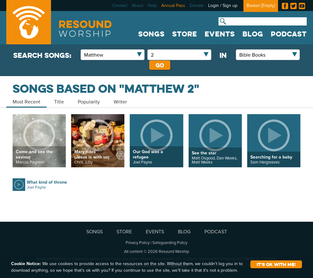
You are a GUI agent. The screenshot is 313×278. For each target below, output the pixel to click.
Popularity (89, 101)
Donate (197, 5)
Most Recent (26, 101)
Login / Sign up (222, 5)
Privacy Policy (138, 242)
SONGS (151, 34)
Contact (119, 5)
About (137, 5)
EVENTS (220, 34)
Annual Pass (173, 5)
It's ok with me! (276, 264)
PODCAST (289, 34)
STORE (184, 34)
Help (152, 5)
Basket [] (261, 5)
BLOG (252, 34)
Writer (120, 101)
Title (59, 101)
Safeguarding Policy (169, 242)
